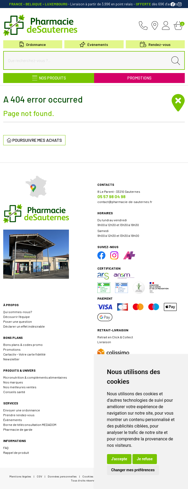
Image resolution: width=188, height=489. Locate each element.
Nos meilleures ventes (19, 387)
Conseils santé (14, 392)
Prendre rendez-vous (19, 415)
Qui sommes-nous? (17, 312)
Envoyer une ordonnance (21, 410)
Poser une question (17, 321)
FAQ (6, 448)
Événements (94, 44)
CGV (39, 476)
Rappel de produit (16, 452)
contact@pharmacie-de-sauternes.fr (124, 202)
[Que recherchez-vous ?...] (87, 60)
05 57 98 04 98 (111, 196)
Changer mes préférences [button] (133, 470)
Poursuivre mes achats (34, 140)
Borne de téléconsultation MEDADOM (29, 424)
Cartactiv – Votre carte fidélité (24, 354)
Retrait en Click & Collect (115, 337)
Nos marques (13, 382)
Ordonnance (33, 44)
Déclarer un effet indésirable (24, 326)
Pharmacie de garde (17, 429)
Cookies (87, 476)
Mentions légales (20, 476)
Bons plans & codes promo (23, 344)
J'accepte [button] (119, 459)
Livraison (104, 342)
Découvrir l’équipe (16, 316)
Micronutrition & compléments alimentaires (35, 377)
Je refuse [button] (145, 459)
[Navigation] (48, 78)
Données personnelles (62, 476)
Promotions (139, 77)
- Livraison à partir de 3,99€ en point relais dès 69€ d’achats (94, 4)
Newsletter (11, 359)
